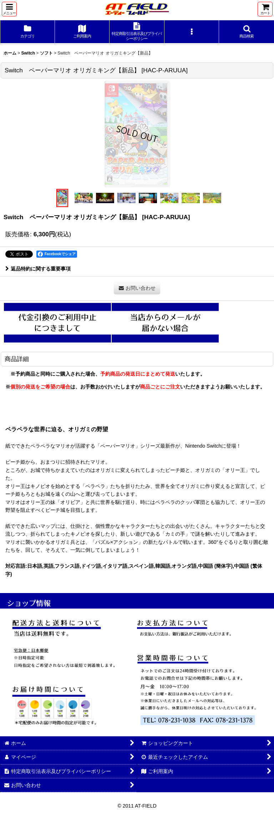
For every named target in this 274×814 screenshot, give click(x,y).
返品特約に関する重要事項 (38, 269)
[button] (9, 9)
